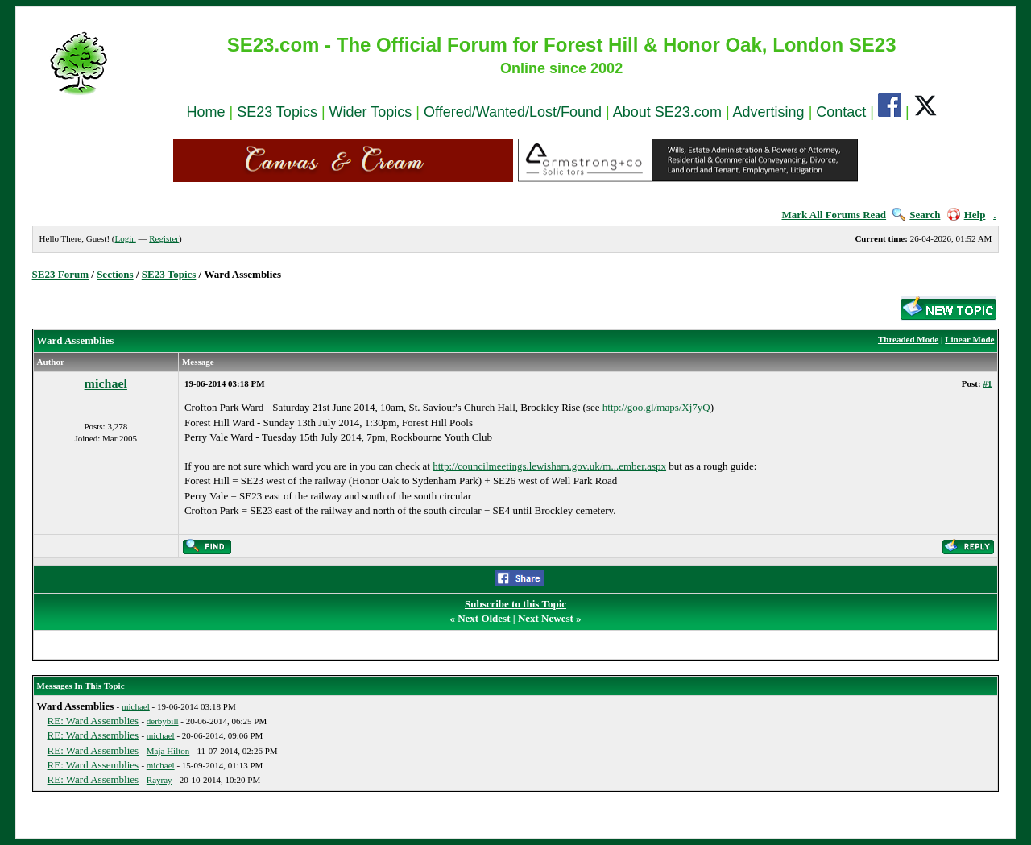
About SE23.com (667, 112)
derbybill (163, 721)
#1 (987, 383)
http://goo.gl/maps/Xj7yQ (656, 407)
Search (916, 215)
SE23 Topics (277, 112)
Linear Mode (969, 339)
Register (164, 238)
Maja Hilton (168, 751)
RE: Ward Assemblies (93, 721)
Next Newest (545, 618)
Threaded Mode (908, 339)
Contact (841, 112)
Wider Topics (370, 112)
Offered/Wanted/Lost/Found (513, 112)
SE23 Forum (60, 274)
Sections (115, 274)
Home (205, 112)
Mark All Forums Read (833, 215)
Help (966, 215)
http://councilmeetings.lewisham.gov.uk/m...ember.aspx (549, 466)
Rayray (159, 780)
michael (106, 384)
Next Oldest (484, 618)
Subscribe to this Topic (515, 604)
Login (124, 238)
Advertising (769, 112)
